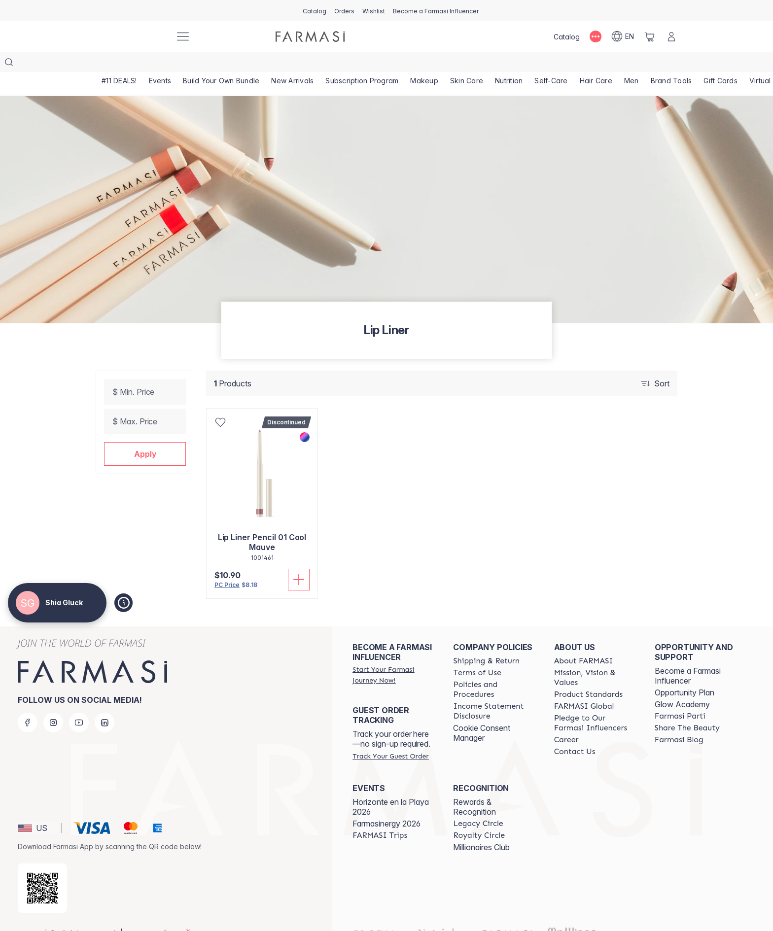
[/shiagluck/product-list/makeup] (426, 64)
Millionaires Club (481, 827)
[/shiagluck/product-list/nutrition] (511, 64)
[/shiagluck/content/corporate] (584, 686)
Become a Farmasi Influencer (688, 656)
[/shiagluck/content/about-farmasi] (583, 641)
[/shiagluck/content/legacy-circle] (478, 804)
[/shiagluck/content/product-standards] (588, 675)
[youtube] (79, 703)
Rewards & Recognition (474, 787)
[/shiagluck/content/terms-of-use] (477, 653)
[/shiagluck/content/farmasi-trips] (379, 816)
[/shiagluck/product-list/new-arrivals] (293, 64)
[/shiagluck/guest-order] (390, 736)
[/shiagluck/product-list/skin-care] (468, 64)
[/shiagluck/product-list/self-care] (553, 64)
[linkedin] (104, 703)
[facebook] (27, 703)
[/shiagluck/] (130, 36)
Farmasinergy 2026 (386, 804)
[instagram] (53, 703)
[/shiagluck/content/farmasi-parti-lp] (680, 696)
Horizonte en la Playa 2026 (390, 787)
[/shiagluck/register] (344, 10)
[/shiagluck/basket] (650, 36)
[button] (145, 434)
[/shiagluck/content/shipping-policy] (486, 641)
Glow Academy (682, 685)
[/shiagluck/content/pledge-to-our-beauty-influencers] (595, 703)
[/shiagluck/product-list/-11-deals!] (119, 64)
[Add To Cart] (299, 560)
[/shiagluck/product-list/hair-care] (598, 64)
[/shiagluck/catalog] (314, 10)
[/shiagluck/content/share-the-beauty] (687, 708)
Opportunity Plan (684, 673)
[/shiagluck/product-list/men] (634, 64)
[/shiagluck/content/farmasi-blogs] (679, 720)
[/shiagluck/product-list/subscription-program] (363, 64)
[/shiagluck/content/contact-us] (575, 732)
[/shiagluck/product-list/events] (160, 64)
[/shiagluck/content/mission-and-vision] (595, 658)
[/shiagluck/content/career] (566, 720)
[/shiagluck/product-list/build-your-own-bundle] (221, 64)
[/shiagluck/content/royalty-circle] (479, 816)
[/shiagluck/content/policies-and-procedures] (494, 670)
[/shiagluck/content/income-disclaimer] (494, 691)
